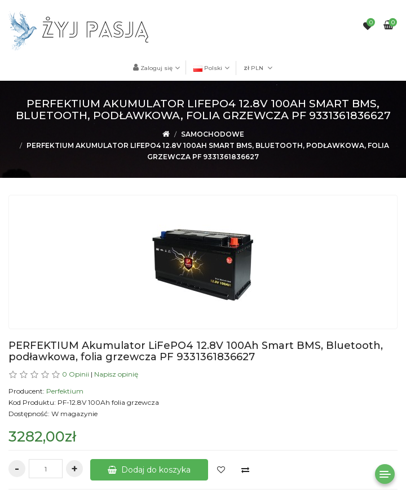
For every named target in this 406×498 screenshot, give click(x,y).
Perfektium (64, 391)
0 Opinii (75, 374)
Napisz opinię (116, 374)
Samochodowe (212, 134)
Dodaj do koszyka (149, 470)
